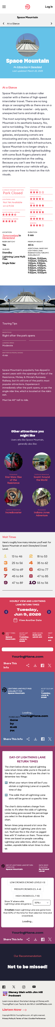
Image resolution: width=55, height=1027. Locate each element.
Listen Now (15, 1010)
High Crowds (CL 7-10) (28, 896)
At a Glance (13, 23)
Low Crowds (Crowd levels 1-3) (27, 882)
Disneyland (36, 67)
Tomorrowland (10, 235)
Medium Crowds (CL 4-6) (27, 889)
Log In (49, 6)
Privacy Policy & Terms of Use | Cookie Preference (23, 1018)
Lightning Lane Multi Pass (13, 257)
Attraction (22, 67)
